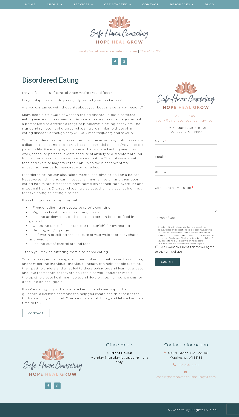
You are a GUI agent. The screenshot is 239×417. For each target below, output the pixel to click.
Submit (167, 262)
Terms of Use (166, 218)
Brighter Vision (204, 410)
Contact (150, 4)
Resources (180, 4)
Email (160, 157)
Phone (160, 172)
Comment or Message (174, 187)
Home (30, 4)
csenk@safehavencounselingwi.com (107, 51)
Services (81, 4)
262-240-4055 (151, 51)
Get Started (116, 4)
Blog (209, 4)
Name (161, 141)
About (53, 4)
